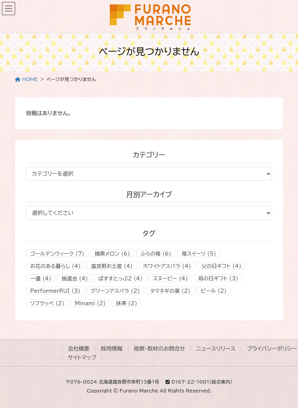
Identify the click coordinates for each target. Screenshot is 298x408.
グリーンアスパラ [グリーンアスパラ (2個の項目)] (115, 291)
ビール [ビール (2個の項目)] (214, 291)
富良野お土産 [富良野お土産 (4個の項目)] (112, 266)
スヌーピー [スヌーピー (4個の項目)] (170, 278)
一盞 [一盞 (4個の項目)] (40, 278)
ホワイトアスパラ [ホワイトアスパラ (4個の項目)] (167, 266)
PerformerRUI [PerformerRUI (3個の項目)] (55, 291)
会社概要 (79, 348)
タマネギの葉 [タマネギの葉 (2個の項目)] (170, 291)
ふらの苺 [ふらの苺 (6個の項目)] (156, 253)
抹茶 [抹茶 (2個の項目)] (126, 303)
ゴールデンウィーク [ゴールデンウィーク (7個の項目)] (57, 253)
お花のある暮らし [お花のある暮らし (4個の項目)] (55, 266)
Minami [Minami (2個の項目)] (90, 303)
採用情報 (112, 348)
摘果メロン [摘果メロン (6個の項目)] (112, 253)
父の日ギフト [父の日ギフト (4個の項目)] (221, 266)
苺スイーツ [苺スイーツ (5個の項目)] (199, 253)
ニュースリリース (216, 348)
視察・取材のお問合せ (159, 348)
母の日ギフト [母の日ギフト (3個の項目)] (218, 278)
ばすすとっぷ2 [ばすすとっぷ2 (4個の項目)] (120, 278)
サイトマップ (82, 357)
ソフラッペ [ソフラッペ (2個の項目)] (47, 303)
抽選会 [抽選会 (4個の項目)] (75, 278)
